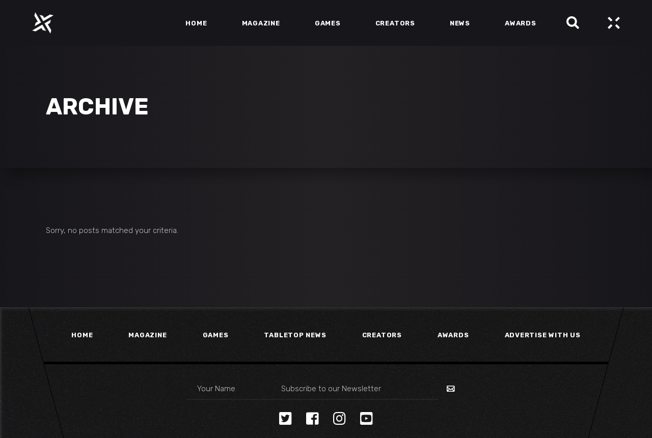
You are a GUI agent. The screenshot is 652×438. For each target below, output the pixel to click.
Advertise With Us (543, 335)
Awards (453, 335)
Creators (382, 335)
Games (216, 335)
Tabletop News (295, 335)
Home (82, 335)
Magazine (147, 335)
